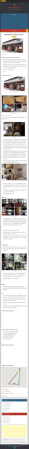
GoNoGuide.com (14, 8)
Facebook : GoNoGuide (6, 418)
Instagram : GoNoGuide (7, 420)
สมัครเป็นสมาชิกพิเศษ (6, 408)
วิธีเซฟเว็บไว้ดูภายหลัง (6, 422)
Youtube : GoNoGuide (6, 416)
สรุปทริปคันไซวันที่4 (5, 389)
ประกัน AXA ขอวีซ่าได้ (6, 404)
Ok (14, 447)
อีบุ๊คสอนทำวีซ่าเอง (6, 410)
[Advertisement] (14, 23)
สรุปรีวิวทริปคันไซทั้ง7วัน (6, 391)
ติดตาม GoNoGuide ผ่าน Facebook (7, 393)
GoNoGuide (14, 36)
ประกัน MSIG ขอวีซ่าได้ (6, 406)
